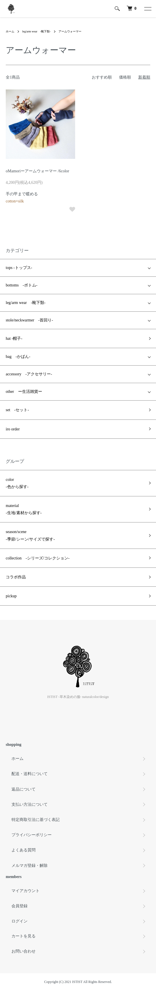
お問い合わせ (23, 951)
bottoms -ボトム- (21, 285)
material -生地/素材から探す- (24, 509)
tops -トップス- (19, 268)
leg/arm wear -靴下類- (36, 31)
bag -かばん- (18, 356)
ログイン (19, 921)
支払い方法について (29, 804)
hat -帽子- (14, 338)
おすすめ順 (102, 77)
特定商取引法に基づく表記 (35, 820)
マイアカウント (25, 891)
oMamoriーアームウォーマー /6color (37, 171)
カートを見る (23, 936)
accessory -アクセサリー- (29, 374)
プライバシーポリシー (31, 835)
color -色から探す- (17, 483)
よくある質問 (23, 850)
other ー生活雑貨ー (24, 391)
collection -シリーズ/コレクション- (37, 558)
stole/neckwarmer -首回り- (29, 320)
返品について (23, 789)
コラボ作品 (16, 577)
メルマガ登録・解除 (29, 865)
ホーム (10, 31)
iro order (13, 429)
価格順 (125, 77)
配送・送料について (29, 774)
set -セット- (17, 410)
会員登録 (19, 906)
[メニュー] (147, 8)
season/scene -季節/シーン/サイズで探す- (30, 535)
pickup (11, 596)
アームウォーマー (69, 31)
